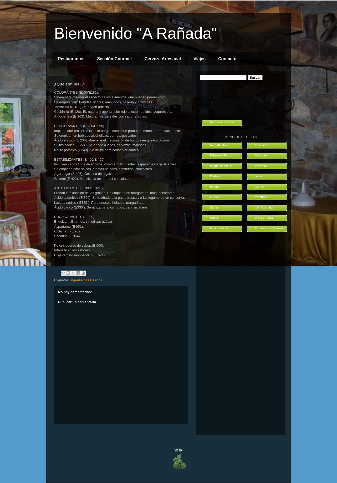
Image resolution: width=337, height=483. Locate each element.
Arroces (260, 176)
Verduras (261, 197)
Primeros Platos (221, 155)
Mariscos (261, 155)
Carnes (259, 187)
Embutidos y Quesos (269, 228)
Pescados (261, 166)
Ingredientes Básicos (86, 280)
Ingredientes (218, 145)
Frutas (214, 218)
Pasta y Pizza (264, 218)
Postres (215, 176)
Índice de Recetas (222, 122)
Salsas (214, 207)
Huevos (215, 197)
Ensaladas (261, 145)
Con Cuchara (264, 207)
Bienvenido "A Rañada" (135, 33)
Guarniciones (219, 228)
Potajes (215, 187)
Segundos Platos (221, 166)
